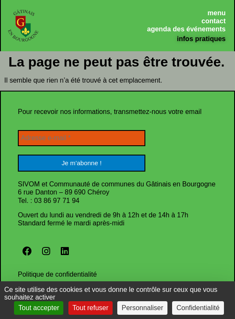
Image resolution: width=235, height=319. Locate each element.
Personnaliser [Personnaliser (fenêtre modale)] (142, 307)
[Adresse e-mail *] (81, 138)
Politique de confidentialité (57, 274)
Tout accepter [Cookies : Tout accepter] (38, 307)
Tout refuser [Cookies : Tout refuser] (90, 307)
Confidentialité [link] (197, 307)
